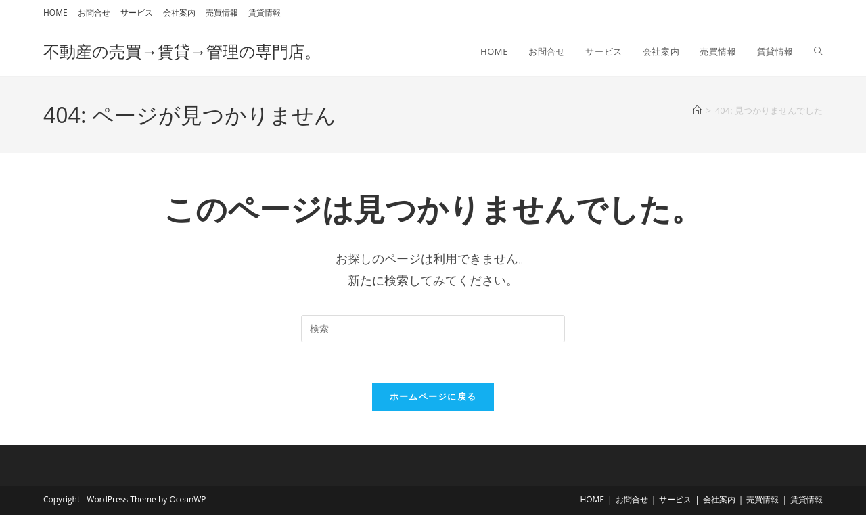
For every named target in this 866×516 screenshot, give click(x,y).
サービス (136, 12)
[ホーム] (697, 110)
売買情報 (222, 12)
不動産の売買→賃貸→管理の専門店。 (182, 51)
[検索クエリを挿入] (433, 328)
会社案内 (179, 12)
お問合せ (94, 12)
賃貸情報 (264, 12)
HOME (55, 12)
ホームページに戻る (433, 397)
